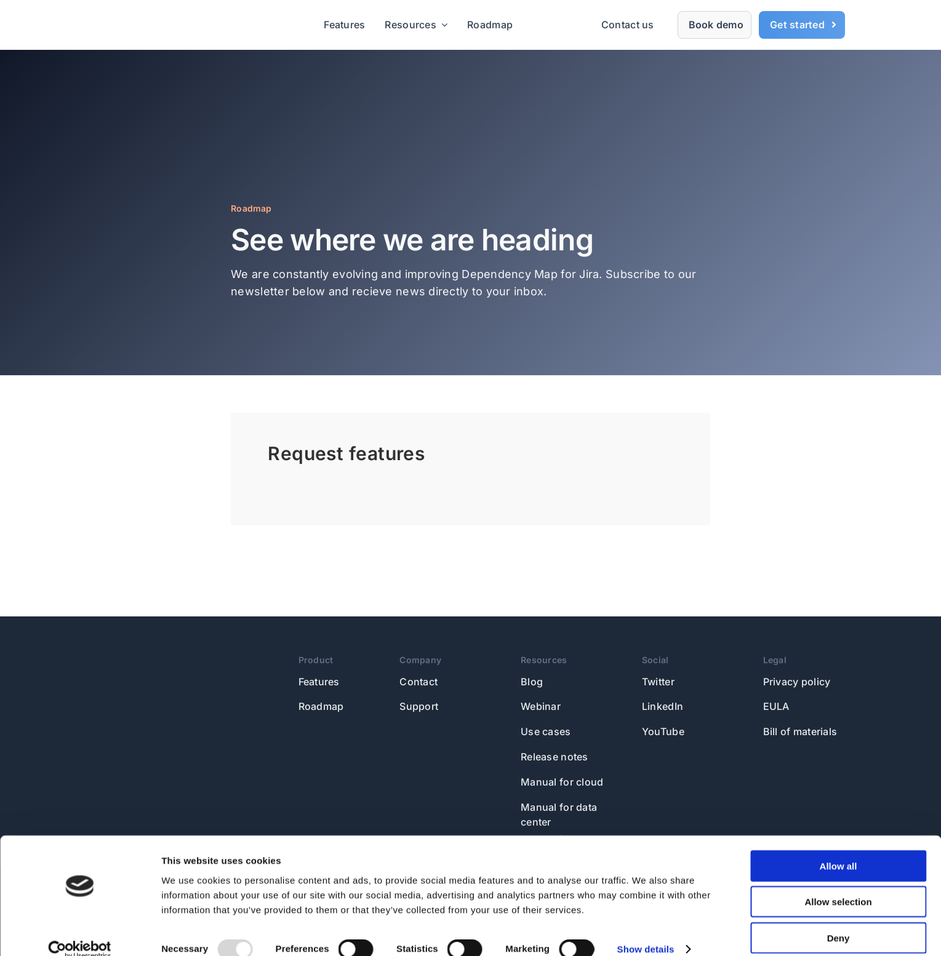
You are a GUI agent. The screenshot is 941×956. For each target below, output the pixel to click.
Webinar (541, 706)
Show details (646, 931)
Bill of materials (800, 731)
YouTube (663, 731)
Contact (418, 681)
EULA (776, 706)
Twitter (658, 681)
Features (319, 681)
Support (418, 706)
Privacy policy (797, 681)
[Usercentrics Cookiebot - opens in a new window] (80, 932)
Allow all (838, 848)
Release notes (554, 757)
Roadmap (321, 706)
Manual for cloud (562, 782)
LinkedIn (662, 706)
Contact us (627, 24)
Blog (532, 681)
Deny (838, 920)
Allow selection (837, 884)
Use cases (546, 731)
